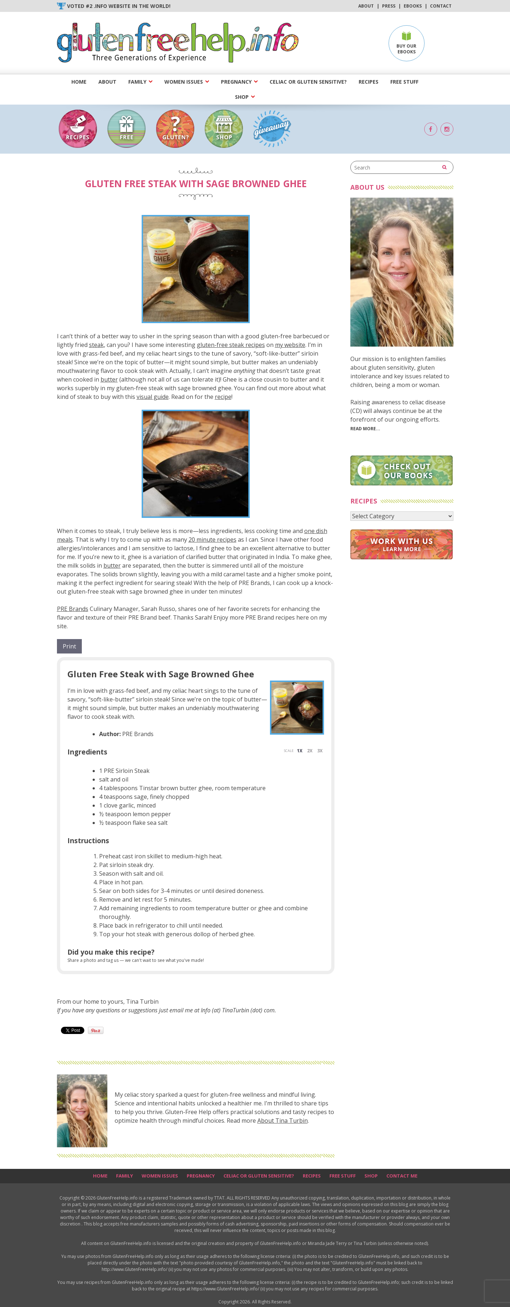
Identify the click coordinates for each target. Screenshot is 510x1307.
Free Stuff (404, 81)
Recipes (368, 81)
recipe (223, 397)
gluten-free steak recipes (231, 345)
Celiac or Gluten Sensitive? (308, 81)
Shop (242, 96)
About (366, 6)
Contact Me (401, 1175)
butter (109, 379)
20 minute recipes (212, 540)
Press (388, 6)
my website (290, 345)
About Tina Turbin (282, 1121)
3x (320, 751)
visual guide (153, 397)
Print (69, 646)
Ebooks (413, 6)
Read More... (365, 429)
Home (79, 81)
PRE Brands (72, 609)
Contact (441, 6)
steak (96, 345)
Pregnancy (236, 81)
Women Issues (183, 81)
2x (309, 751)
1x (299, 751)
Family (137, 81)
